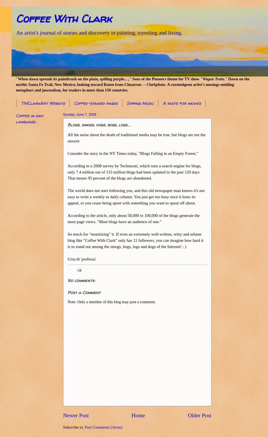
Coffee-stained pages (96, 103)
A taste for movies (182, 103)
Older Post (199, 415)
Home (138, 415)
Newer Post (76, 415)
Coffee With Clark (64, 18)
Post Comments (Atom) (104, 427)
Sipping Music (140, 103)
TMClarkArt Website (43, 103)
